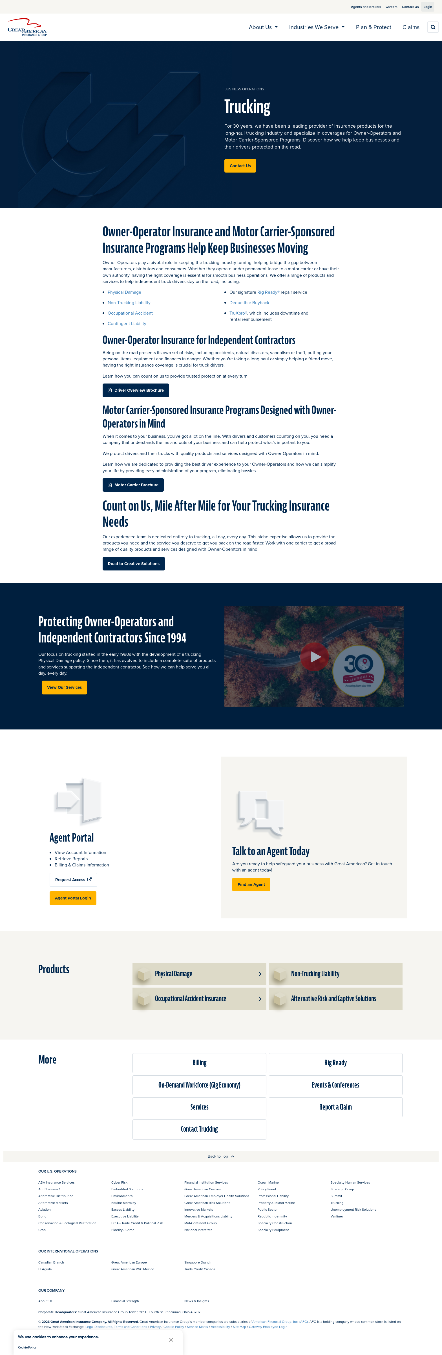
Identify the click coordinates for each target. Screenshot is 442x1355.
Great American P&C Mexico (132, 1269)
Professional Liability (273, 1195)
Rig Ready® (269, 292)
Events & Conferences (335, 1085)
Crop (42, 1229)
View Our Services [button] (64, 687)
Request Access (73, 880)
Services (200, 1107)
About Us (45, 1301)
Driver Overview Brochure (139, 390)
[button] (259, 974)
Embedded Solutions (127, 1189)
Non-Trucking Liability (129, 302)
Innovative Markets (198, 1209)
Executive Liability (125, 1216)
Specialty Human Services (350, 1182)
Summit (336, 1195)
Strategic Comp (342, 1189)
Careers (385, 6)
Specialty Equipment (273, 1229)
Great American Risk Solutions (207, 1202)
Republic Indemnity (272, 1216)
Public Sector (268, 1209)
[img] (27, 27)
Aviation (44, 1209)
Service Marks (197, 1326)
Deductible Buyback (249, 302)
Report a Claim (335, 1107)
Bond (42, 1216)
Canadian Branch (51, 1262)
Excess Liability (122, 1209)
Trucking (337, 1202)
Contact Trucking (199, 1129)
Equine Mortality (123, 1202)
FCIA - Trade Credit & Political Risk (137, 1223)
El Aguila (45, 1269)
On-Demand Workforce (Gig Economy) (199, 1085)
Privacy (155, 1326)
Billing (200, 1062)
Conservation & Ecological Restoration (67, 1223)
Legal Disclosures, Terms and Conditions (116, 1326)
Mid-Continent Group (200, 1223)
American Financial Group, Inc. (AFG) (280, 1321)
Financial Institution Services (206, 1182)
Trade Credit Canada (199, 1269)
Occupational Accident (130, 313)
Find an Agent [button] (251, 884)
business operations (244, 89)
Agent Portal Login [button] (73, 898)
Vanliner (337, 1216)
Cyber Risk (119, 1182)
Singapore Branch (197, 1262)
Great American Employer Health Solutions (216, 1195)
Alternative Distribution (56, 1195)
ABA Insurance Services (56, 1182)
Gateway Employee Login (268, 1326)
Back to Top (221, 1156)
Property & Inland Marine (276, 1202)
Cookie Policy (173, 1326)
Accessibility (220, 1326)
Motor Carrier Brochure (136, 485)
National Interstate (198, 1229)
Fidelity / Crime (122, 1229)
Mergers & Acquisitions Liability (208, 1216)
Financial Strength (125, 1301)
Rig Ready (335, 1062)
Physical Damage (124, 292)
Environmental (122, 1195)
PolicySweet (267, 1189)
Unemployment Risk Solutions (353, 1209)
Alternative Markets (53, 1202)
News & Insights (196, 1301)
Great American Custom (202, 1189)
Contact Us (403, 6)
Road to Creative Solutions (134, 564)
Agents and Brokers (359, 6)
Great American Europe (129, 1262)
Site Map (239, 1326)
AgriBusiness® (49, 1189)
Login (425, 6)
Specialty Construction (275, 1223)
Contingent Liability (127, 323)
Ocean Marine (268, 1182)
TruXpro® (238, 313)
